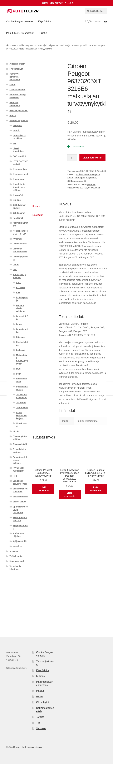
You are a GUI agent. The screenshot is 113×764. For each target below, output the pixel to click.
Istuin (19, 324)
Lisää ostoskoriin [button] (43, 489)
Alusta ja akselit (17, 64)
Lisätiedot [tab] (37, 215)
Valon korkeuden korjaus (21, 415)
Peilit (18, 374)
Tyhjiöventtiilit (20, 541)
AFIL (18, 282)
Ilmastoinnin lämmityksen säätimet (19, 187)
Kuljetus (43, 33)
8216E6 (83, 188)
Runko (13, 115)
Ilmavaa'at (18, 195)
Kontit (12, 84)
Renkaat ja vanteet (19, 110)
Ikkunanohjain (20, 169)
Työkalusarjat (16, 556)
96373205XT (94, 188)
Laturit (16, 264)
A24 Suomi (14, 747)
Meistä (39, 696)
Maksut (40, 691)
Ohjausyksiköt (20, 444)
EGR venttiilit (19, 156)
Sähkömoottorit (20, 496)
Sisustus (14, 551)
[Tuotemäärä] (72, 157)
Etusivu (13, 45)
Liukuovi (20, 350)
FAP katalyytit (16, 69)
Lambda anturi (20, 244)
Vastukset (17, 546)
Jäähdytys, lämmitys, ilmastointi (15, 77)
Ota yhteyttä (42, 702)
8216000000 (73, 188)
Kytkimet (17, 239)
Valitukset (41, 728)
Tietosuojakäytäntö (32, 747)
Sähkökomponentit (27, 45)
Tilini (38, 722)
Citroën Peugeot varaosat (19, 21)
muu (15, 269)
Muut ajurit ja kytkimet (48, 45)
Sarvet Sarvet (19, 502)
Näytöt (16, 431)
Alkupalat (17, 125)
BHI (14, 143)
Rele (15, 476)
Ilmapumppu (19, 179)
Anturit (16, 130)
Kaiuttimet (18, 218)
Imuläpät (17, 200)
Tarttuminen (22, 407)
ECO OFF (20, 287)
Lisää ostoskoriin (92, 157)
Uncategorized (17, 561)
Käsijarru (20, 337)
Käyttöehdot (44, 21)
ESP (18, 292)
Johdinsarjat (19, 213)
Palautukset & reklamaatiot (20, 33)
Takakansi (21, 402)
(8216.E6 (91, 184)
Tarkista (40, 717)
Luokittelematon (17, 89)
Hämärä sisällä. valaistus (20, 308)
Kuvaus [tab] (36, 206)
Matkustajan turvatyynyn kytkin (74, 45)
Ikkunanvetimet (20, 174)
